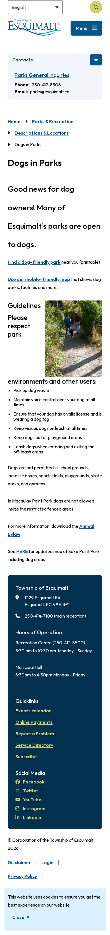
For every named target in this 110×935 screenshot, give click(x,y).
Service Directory (34, 745)
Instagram (30, 808)
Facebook (30, 782)
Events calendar (33, 710)
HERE (22, 551)
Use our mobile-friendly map (39, 279)
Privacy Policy (22, 876)
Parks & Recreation (52, 121)
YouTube (28, 799)
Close (18, 917)
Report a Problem (34, 733)
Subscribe (26, 756)
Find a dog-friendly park (34, 262)
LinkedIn (28, 817)
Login (47, 862)
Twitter (26, 791)
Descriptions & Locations (42, 133)
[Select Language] (35, 7)
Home (14, 121)
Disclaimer (19, 862)
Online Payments (34, 722)
